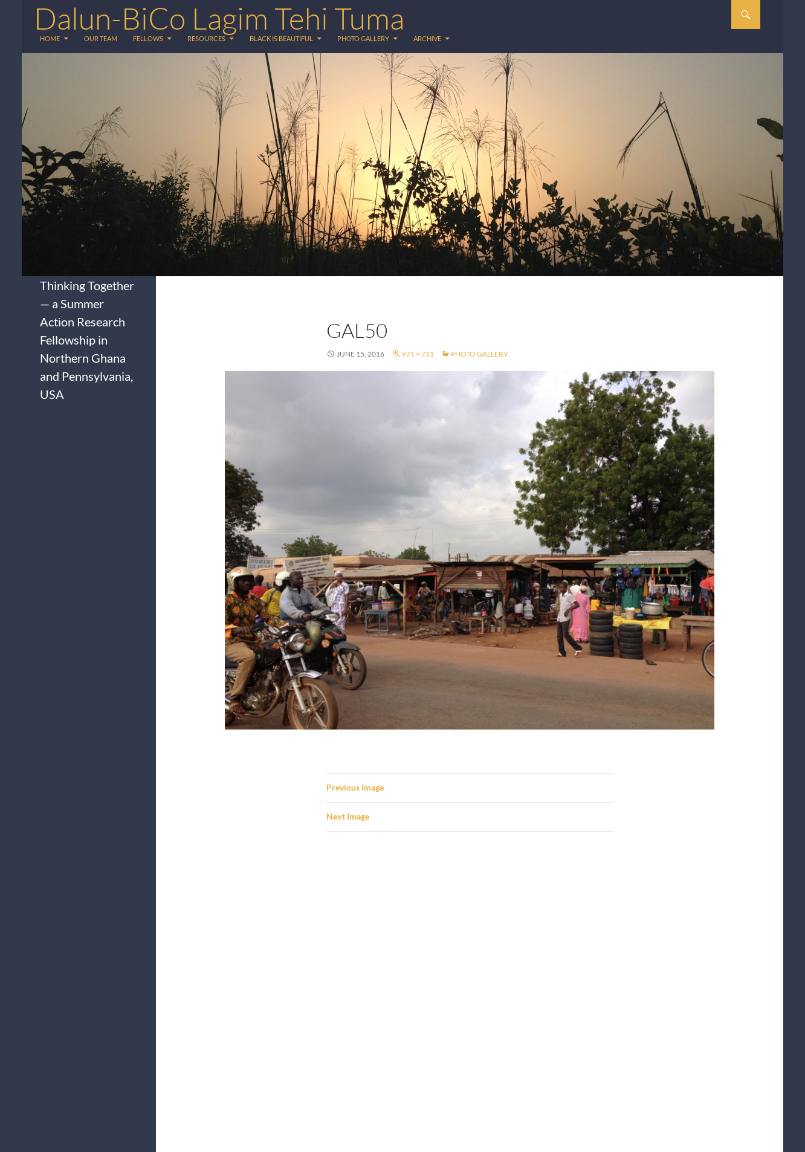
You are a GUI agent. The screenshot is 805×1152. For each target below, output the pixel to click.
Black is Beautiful (281, 38)
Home (50, 38)
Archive (427, 38)
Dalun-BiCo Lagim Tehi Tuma (219, 18)
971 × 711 (418, 353)
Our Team (100, 38)
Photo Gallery (363, 38)
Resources (206, 38)
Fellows (148, 38)
